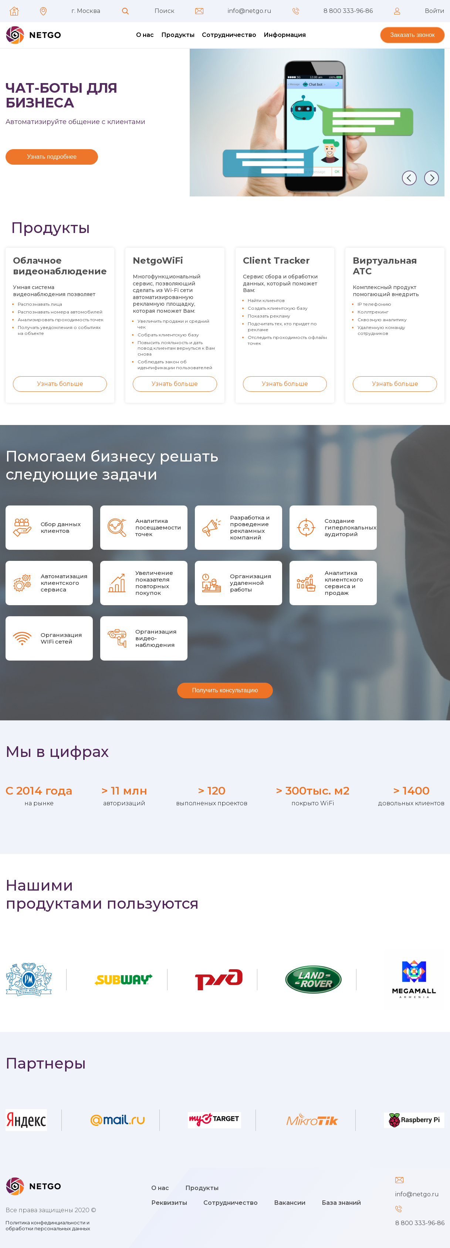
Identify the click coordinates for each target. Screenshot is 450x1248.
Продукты (177, 34)
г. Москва (85, 11)
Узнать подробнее (52, 157)
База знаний (341, 1202)
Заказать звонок (412, 35)
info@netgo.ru (249, 11)
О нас (145, 34)
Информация (285, 34)
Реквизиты (169, 1202)
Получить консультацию (225, 690)
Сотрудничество (229, 34)
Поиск (165, 11)
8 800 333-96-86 (348, 11)
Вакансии (289, 1202)
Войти (434, 11)
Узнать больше (60, 383)
